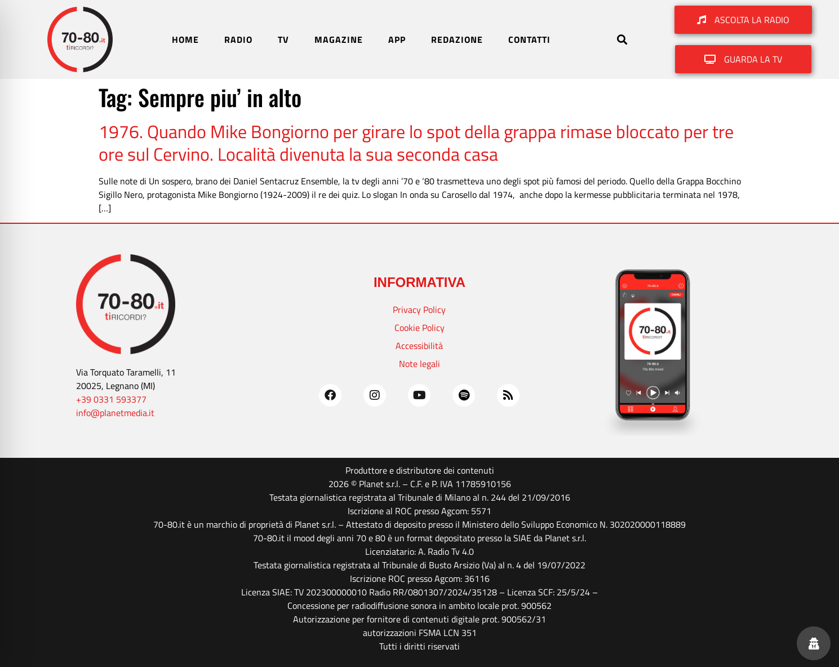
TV (283, 39)
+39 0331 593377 (111, 399)
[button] (622, 39)
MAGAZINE (338, 39)
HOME (185, 39)
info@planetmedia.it (115, 412)
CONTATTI (529, 39)
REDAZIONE (457, 39)
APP (397, 39)
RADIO (238, 39)
